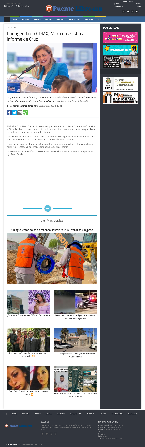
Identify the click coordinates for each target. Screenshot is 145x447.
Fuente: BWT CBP (118, 6)
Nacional (25, 19)
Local (15, 19)
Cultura (103, 414)
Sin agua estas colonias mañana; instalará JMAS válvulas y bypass (52, 230)
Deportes (89, 19)
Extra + (101, 19)
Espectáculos (74, 19)
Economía (60, 19)
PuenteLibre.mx (12, 445)
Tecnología (132, 414)
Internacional (117, 414)
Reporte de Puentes (128, 1)
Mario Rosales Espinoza (109, 429)
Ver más (139, 6)
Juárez (102, 436)
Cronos (48, 19)
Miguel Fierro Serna (110, 425)
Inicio (8, 27)
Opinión (37, 19)
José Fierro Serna (109, 427)
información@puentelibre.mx (110, 438)
